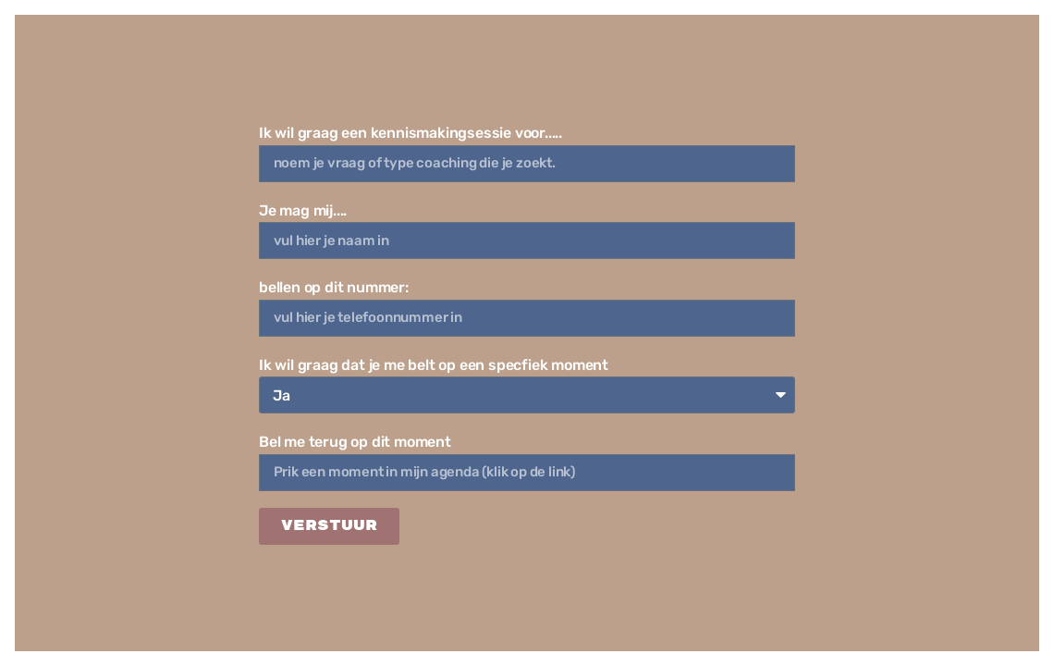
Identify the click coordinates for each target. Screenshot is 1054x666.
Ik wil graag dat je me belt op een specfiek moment (433, 365)
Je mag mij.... (303, 210)
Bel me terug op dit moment (355, 441)
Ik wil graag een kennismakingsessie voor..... (410, 133)
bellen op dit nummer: (334, 287)
